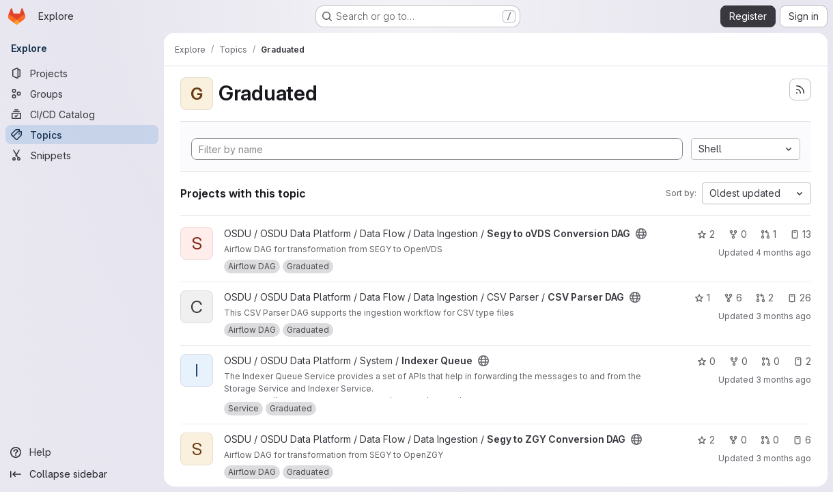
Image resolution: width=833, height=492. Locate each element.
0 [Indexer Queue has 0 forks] (738, 361)
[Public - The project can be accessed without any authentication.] (641, 233)
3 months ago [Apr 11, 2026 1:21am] (783, 316)
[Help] (81, 452)
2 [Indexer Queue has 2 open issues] (802, 361)
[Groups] (81, 93)
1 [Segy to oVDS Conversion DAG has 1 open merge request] (768, 234)
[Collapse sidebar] (81, 474)
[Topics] (81, 134)
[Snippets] (81, 155)
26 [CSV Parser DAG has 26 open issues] (799, 297)
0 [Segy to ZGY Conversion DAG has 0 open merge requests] (770, 440)
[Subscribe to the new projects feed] (800, 89)
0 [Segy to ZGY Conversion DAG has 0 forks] (738, 440)
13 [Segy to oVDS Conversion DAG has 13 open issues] (800, 234)
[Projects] (81, 73)
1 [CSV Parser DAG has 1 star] (702, 297)
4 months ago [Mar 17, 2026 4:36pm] (783, 252)
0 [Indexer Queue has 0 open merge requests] (770, 361)
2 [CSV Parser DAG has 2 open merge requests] (765, 297)
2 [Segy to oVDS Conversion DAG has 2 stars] (706, 234)
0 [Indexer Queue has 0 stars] (706, 361)
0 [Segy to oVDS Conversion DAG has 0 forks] (738, 234)
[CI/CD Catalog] (81, 114)
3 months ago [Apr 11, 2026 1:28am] (783, 379)
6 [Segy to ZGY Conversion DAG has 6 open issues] (802, 440)
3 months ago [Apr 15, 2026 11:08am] (783, 458)
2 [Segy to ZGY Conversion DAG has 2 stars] (706, 440)
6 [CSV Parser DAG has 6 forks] (733, 297)
